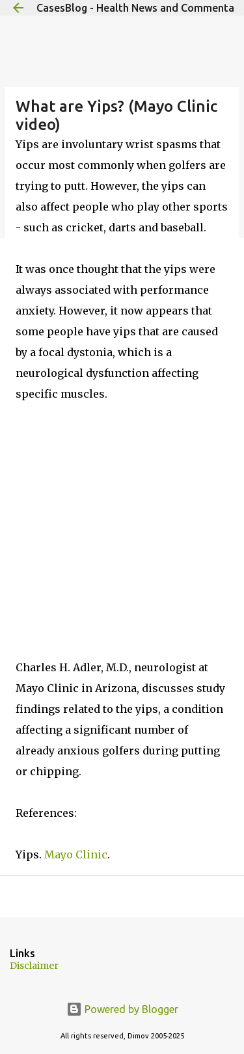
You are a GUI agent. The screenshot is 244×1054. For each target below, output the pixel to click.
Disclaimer (34, 965)
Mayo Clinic (75, 854)
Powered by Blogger (122, 1009)
